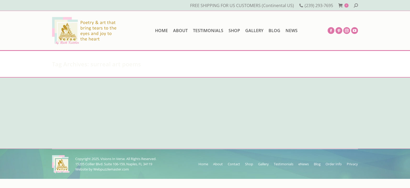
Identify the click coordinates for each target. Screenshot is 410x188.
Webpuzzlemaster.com (111, 169)
